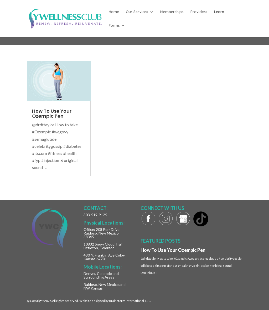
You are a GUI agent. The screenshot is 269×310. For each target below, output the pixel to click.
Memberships (172, 12)
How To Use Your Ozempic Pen (51, 113)
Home (114, 12)
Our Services (137, 12)
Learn (219, 12)
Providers (198, 12)
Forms (114, 26)
